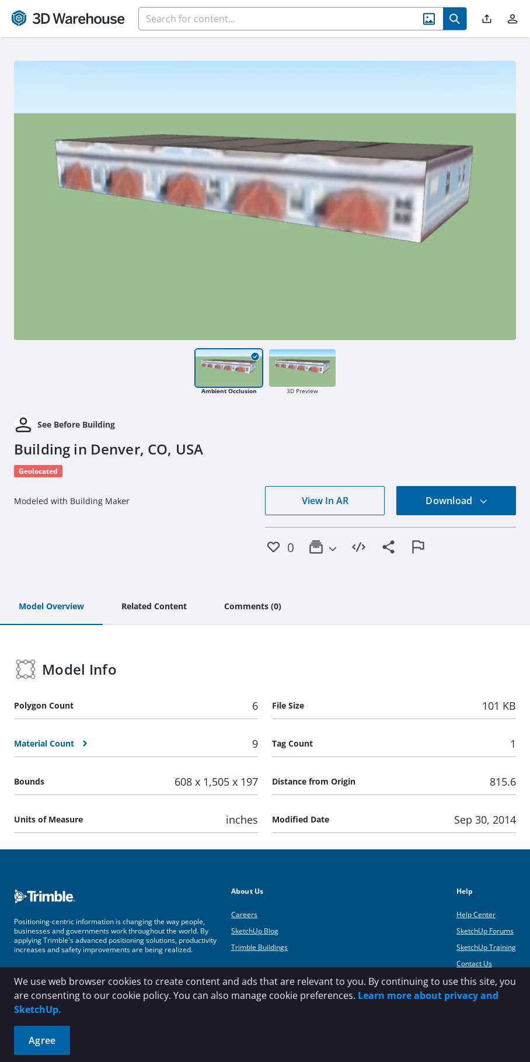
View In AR (325, 500)
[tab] (51, 607)
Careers (244, 914)
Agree (42, 1040)
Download (456, 500)
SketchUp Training (486, 947)
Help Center (476, 914)
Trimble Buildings (259, 947)
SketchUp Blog (254, 931)
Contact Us (474, 964)
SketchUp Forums (485, 931)
